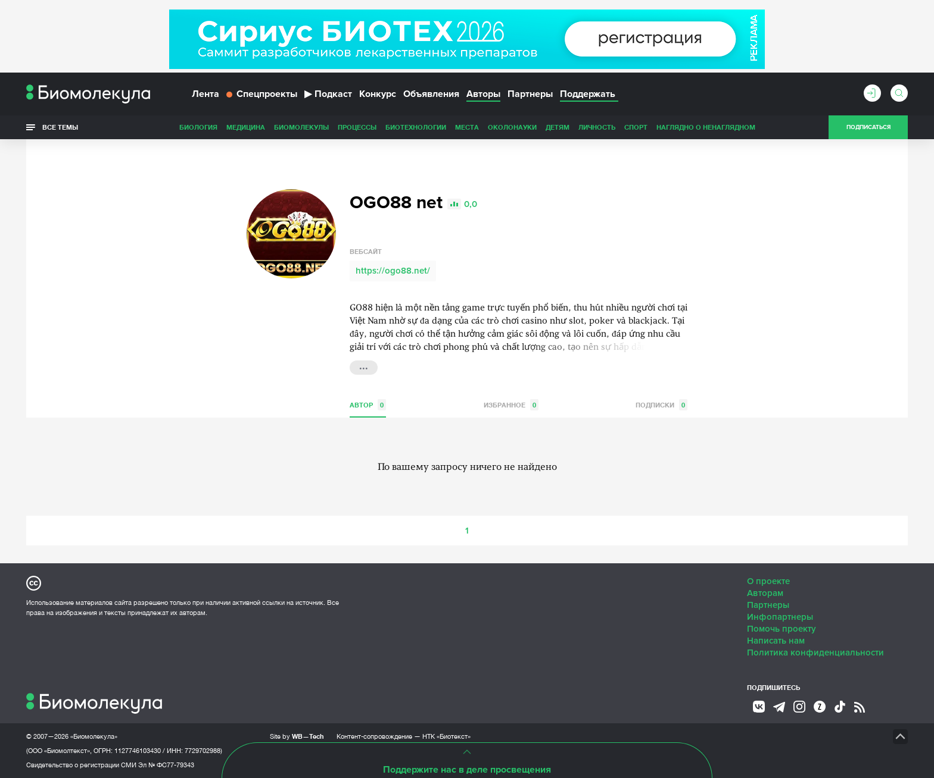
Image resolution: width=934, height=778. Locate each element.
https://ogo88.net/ (393, 270)
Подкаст (328, 94)
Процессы (357, 127)
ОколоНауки (512, 127)
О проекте (768, 581)
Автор (368, 404)
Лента (205, 94)
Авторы (483, 94)
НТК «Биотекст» (446, 736)
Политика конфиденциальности (815, 652)
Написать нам (776, 640)
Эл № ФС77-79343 (166, 764)
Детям (557, 127)
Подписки (661, 404)
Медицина (245, 127)
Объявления (431, 94)
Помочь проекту (781, 628)
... (363, 366)
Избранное (511, 404)
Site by (297, 736)
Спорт (635, 127)
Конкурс (377, 94)
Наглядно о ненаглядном (705, 127)
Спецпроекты (261, 94)
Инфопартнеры (780, 616)
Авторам (765, 593)
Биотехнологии (415, 127)
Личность (596, 127)
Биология (198, 127)
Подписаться (868, 127)
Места (467, 127)
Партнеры (530, 94)
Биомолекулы (301, 127)
